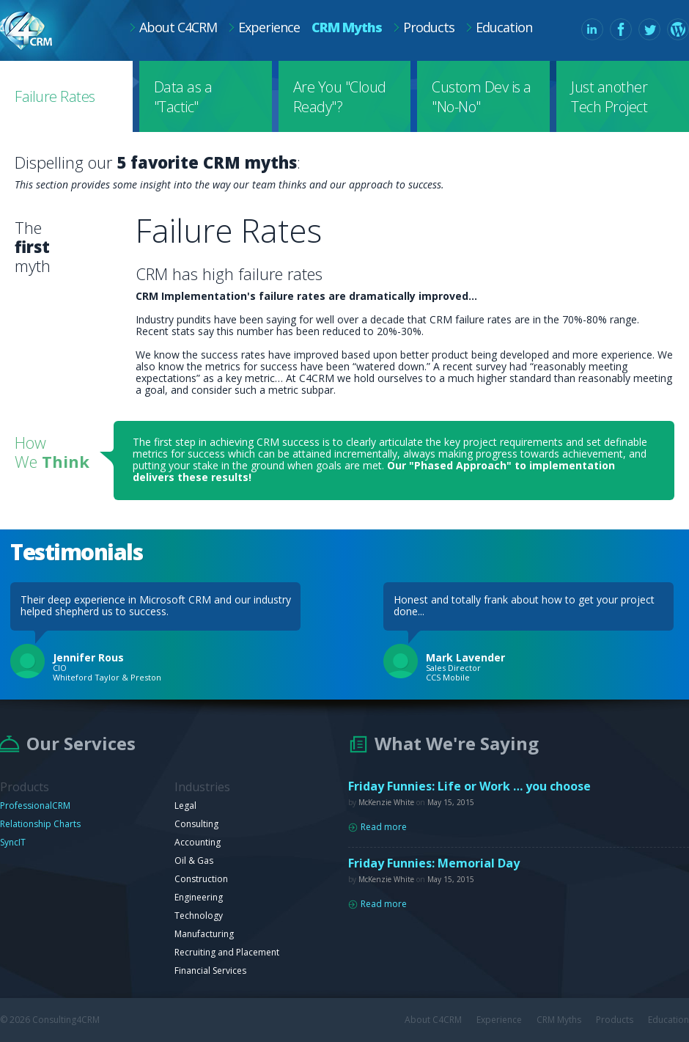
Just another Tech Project (609, 97)
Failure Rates (55, 96)
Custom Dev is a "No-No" (481, 97)
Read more (384, 827)
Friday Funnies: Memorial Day (434, 863)
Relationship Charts (40, 824)
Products (428, 27)
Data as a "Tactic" (183, 97)
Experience (269, 27)
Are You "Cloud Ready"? (339, 97)
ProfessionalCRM (35, 805)
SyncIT (13, 842)
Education (504, 27)
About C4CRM (178, 27)
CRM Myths (347, 27)
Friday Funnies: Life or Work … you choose (469, 786)
